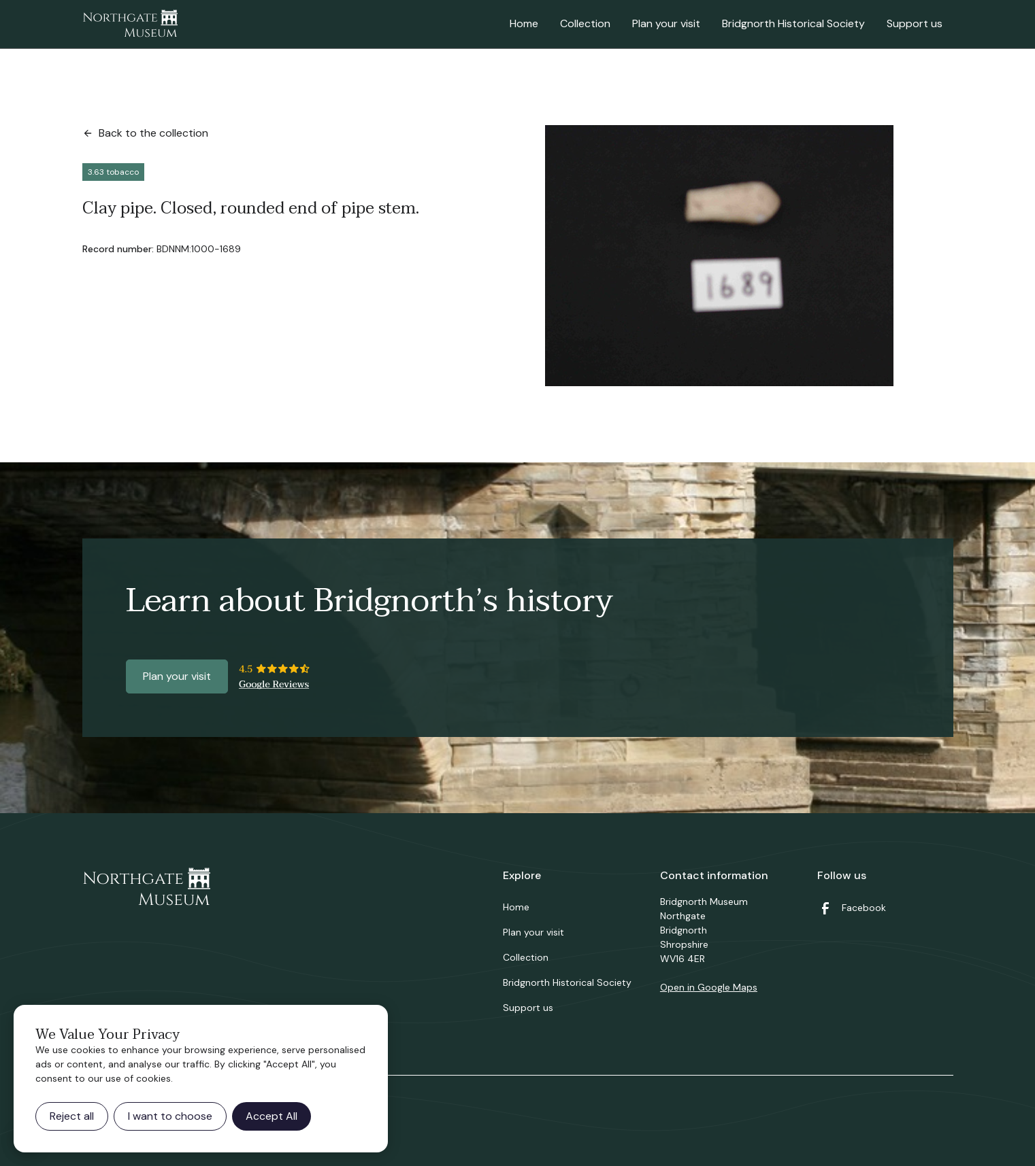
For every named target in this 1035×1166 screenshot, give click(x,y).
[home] (130, 24)
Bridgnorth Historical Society (793, 23)
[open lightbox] (719, 255)
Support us (914, 23)
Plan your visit (666, 23)
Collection (585, 23)
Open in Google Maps (708, 987)
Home (524, 23)
